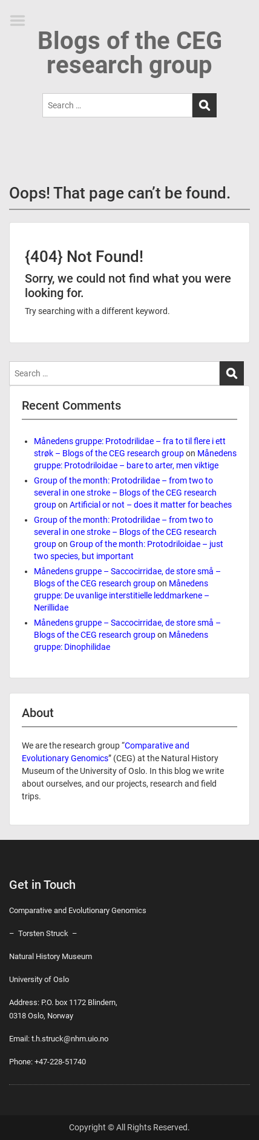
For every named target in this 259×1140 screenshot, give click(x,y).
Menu (21, 20)
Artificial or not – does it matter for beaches (151, 504)
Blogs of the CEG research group (130, 53)
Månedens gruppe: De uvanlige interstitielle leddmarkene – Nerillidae (121, 595)
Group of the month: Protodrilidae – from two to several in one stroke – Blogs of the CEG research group (125, 492)
